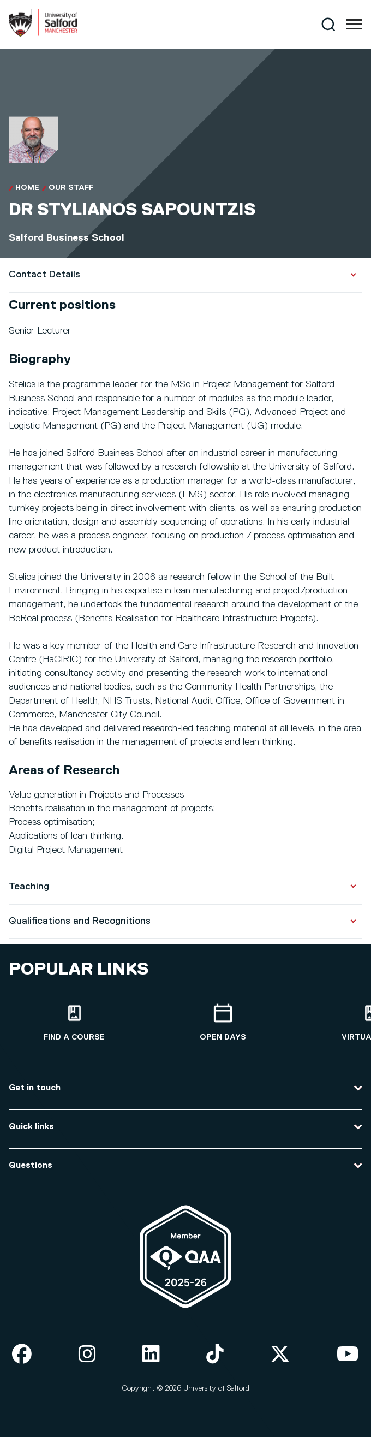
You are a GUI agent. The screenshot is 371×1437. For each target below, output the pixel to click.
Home (27, 188)
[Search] (328, 24)
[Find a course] (74, 1023)
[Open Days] (222, 1023)
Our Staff (71, 188)
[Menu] (354, 24)
